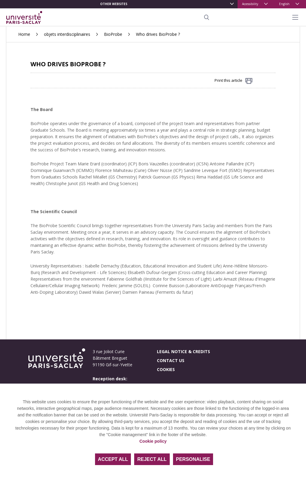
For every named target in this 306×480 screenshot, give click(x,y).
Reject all (151, 459)
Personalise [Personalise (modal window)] (193, 459)
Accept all (113, 459)
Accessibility (250, 4)
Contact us (170, 360)
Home (24, 34)
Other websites (113, 4)
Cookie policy (152, 441)
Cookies (166, 369)
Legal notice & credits (183, 351)
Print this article (234, 81)
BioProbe (113, 34)
